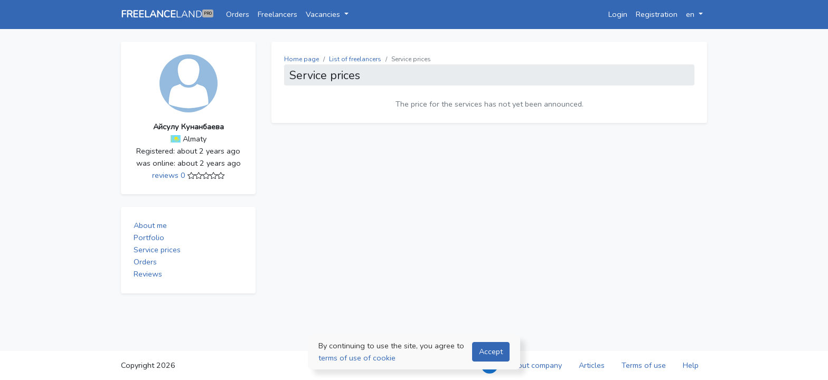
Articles (592, 365)
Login (617, 14)
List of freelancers (355, 59)
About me (150, 225)
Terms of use (644, 365)
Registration (657, 14)
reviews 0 (169, 175)
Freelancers (277, 14)
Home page (301, 59)
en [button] (691, 14)
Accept (491, 351)
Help (691, 365)
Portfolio (149, 237)
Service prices (157, 249)
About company (535, 365)
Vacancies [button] (324, 14)
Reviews (148, 274)
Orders (237, 14)
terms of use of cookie (357, 358)
